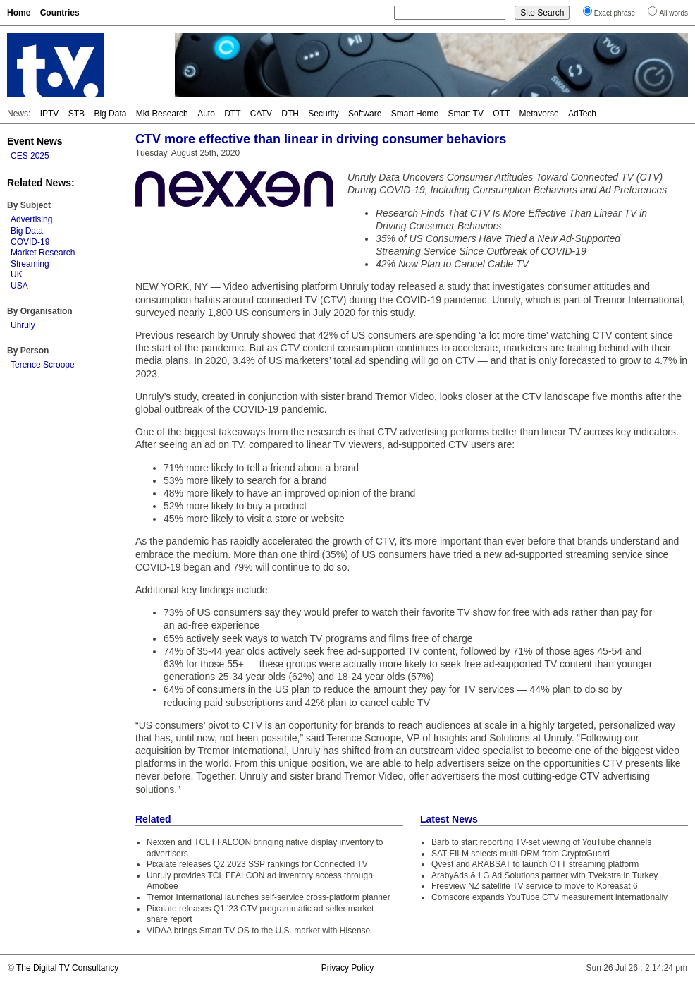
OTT (501, 114)
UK (17, 274)
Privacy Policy (347, 968)
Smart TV (465, 114)
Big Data (110, 114)
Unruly (23, 325)
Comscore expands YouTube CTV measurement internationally (549, 897)
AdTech (582, 114)
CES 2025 (30, 156)
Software (364, 114)
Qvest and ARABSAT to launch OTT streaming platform (535, 864)
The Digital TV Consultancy (67, 968)
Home (18, 13)
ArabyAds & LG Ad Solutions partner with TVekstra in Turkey (544, 875)
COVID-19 (30, 242)
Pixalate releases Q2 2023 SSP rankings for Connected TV (257, 864)
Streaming (30, 264)
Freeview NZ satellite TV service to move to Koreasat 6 (534, 886)
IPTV (49, 114)
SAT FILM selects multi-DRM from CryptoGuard (520, 854)
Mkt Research (162, 114)
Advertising (31, 219)
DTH (290, 114)
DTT (232, 114)
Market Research (43, 252)
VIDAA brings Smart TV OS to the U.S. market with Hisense (258, 930)
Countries (60, 13)
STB (76, 114)
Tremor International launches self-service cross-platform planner (268, 897)
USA (19, 286)
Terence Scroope (43, 365)
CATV (261, 114)
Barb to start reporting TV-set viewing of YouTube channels (541, 842)
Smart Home (414, 114)
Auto (206, 114)
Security (323, 114)
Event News (35, 141)
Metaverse (539, 114)
